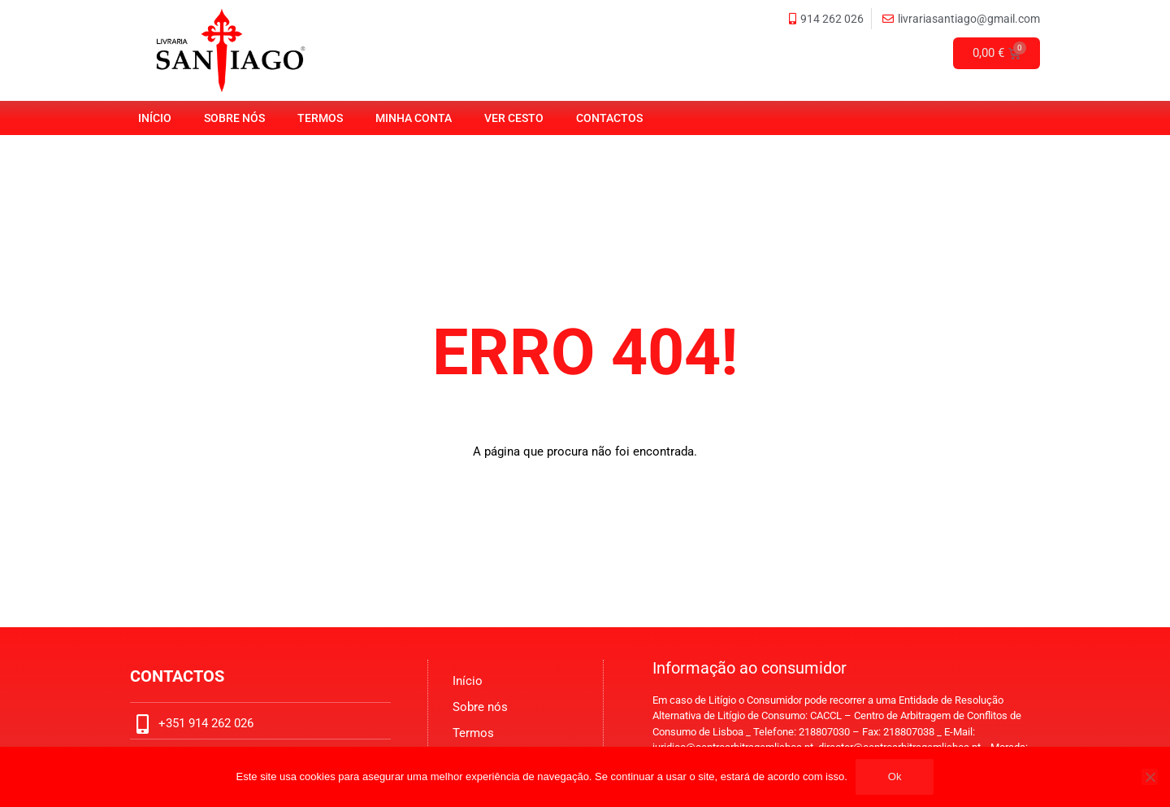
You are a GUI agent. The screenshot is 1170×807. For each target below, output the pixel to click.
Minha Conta (413, 117)
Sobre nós (234, 117)
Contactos (609, 117)
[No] (1150, 777)
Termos (320, 117)
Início (154, 117)
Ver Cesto (514, 117)
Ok (895, 776)
